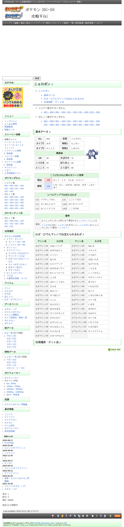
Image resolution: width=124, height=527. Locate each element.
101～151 (8, 223)
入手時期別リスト (12, 173)
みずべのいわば (15, 258)
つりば (10, 275)
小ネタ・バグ (10, 309)
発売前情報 (9, 431)
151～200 (19, 188)
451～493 (19, 208)
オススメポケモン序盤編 (15, 404)
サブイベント (10, 167)
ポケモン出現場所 (12, 236)
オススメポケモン (12, 312)
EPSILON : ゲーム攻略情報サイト (20, 2)
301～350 (8, 205)
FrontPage (9, 443)
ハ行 (14, 341)
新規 (66, 23)
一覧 (71, 23)
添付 (48, 23)
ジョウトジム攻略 (12, 150)
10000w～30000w (15, 389)
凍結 (22, 23)
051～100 (19, 185)
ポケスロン (9, 320)
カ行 (14, 336)
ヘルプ (98, 23)
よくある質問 (10, 124)
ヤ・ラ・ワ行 (18, 368)
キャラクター (10, 420)
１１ (6, 148)
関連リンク (9, 129)
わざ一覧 (8, 333)
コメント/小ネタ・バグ (15, 486)
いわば (21, 256)
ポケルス (8, 323)
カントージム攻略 (12, 162)
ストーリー (9, 417)
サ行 (9, 338)
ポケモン (8, 422)
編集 (17, 23)
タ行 (14, 338)
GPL (65, 523)
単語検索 (79, 23)
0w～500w (11, 383)
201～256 (8, 191)
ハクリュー (9, 453)
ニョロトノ (84, 220)
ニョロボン (44, 90)
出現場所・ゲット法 (54, 102)
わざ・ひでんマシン (13, 299)
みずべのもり (20, 264)
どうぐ (7, 288)
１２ (12, 148)
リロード (56, 23)
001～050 (8, 185)
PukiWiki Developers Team (44, 523)
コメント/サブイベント (15, 448)
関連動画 (8, 127)
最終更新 (89, 23)
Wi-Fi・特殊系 (13, 395)
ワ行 (14, 347)
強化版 (10, 153)
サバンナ (12, 256)
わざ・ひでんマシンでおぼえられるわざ (64, 98)
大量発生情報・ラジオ (17, 278)
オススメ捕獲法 (11, 315)
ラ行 (9, 347)
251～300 (19, 202)
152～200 (19, 223)
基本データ (49, 95)
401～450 (8, 208)
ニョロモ (46, 225)
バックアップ (38, 23)
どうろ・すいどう (15, 239)
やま (10, 270)
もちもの (8, 291)
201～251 (8, 226)
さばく (17, 270)
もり (10, 264)
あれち (19, 267)
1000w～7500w (13, 386)
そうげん (12, 253)
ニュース (8, 414)
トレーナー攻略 (11, 156)
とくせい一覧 (10, 357)
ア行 (9, 336)
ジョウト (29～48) (16, 244)
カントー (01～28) (16, 242)
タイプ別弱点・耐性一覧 (15, 317)
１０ (21, 145)
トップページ (10, 121)
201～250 (8, 202)
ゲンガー (8, 463)
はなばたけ (23, 253)
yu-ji (26, 525)
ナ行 (9, 341)
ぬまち (11, 267)
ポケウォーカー (11, 378)
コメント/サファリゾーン (16, 468)
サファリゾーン (14, 250)
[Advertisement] (62, 51)
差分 (28, 23)
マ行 (9, 344)
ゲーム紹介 (9, 425)
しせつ (7, 170)
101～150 (8, 188)
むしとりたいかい (15, 273)
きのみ (7, 294)
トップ (8, 23)
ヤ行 (14, 344)
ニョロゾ (62, 225)
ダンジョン (12, 247)
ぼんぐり (8, 296)
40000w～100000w (15, 392)
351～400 (19, 205)
